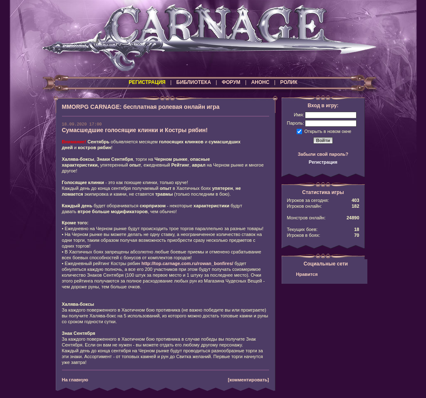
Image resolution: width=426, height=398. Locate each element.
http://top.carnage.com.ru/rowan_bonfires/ (187, 263)
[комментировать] (248, 379)
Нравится (307, 274)
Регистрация (323, 162)
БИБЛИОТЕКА (193, 82)
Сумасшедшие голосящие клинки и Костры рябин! (135, 130)
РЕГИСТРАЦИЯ (147, 82)
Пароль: (295, 122)
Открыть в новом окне (328, 130)
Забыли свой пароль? (323, 154)
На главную (75, 379)
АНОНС (260, 82)
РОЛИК (288, 82)
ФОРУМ (231, 82)
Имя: (299, 114)
